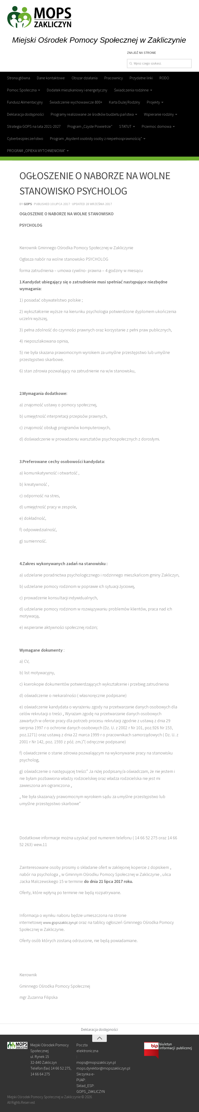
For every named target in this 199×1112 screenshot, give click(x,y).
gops (28, 203)
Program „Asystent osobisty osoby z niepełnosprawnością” (96, 138)
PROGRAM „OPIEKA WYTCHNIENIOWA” (36, 150)
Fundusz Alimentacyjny (25, 102)
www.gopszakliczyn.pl (63, 922)
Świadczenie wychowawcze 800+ (76, 102)
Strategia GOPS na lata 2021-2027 (34, 126)
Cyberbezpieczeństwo (25, 138)
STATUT (125, 126)
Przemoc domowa (156, 126)
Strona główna (18, 77)
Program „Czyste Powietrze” (89, 126)
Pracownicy (113, 77)
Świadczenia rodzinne (131, 90)
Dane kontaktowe (51, 77)
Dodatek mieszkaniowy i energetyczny (77, 90)
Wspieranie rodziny (159, 114)
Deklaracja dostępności (25, 114)
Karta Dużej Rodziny (124, 102)
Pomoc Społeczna (22, 90)
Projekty (153, 102)
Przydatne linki (141, 77)
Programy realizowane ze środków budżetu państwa (92, 114)
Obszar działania (85, 77)
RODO (164, 77)
